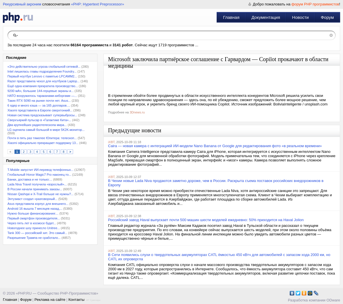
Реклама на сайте (49, 299)
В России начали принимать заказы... (34, 189)
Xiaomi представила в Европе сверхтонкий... (39, 110)
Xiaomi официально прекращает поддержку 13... (42, 143)
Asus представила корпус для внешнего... (37, 203)
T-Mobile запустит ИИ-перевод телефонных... (40, 169)
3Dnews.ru (137, 112)
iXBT (111, 142)
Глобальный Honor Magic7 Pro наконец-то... (39, 174)
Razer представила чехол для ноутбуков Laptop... (43, 81)
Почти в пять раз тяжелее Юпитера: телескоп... (42, 138)
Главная (231, 17)
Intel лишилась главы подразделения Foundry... (42, 71)
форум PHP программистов (315, 4)
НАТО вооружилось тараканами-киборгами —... (42, 95)
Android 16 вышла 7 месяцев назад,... (34, 208)
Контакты (76, 299)
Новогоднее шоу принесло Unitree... (33, 228)
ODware (333, 300)
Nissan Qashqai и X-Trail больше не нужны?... (40, 194)
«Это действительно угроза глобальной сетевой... (44, 66)
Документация (266, 17)
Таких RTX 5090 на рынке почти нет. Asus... (39, 100)
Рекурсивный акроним (22, 4)
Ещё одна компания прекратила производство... (42, 86)
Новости (300, 17)
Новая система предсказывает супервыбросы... (42, 115)
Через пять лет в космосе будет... (31, 223)
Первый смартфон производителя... (33, 218)
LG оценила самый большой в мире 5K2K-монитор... (46, 129)
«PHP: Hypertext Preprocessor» (97, 4)
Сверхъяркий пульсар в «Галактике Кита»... (39, 120)
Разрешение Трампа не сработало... (34, 237)
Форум (327, 17)
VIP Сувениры (92, 300)
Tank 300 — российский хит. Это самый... (37, 233)
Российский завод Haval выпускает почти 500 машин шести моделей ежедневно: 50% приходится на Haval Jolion (206, 220)
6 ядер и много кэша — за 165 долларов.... (38, 105)
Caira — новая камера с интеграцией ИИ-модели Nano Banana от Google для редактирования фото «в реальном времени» (215, 146)
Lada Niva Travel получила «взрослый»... (37, 184)
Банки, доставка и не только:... (29, 179)
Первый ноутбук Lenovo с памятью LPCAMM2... (42, 76)
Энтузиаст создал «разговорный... (32, 199)
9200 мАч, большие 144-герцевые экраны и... (40, 91)
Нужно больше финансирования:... (32, 213)
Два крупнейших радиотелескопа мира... (37, 125)
